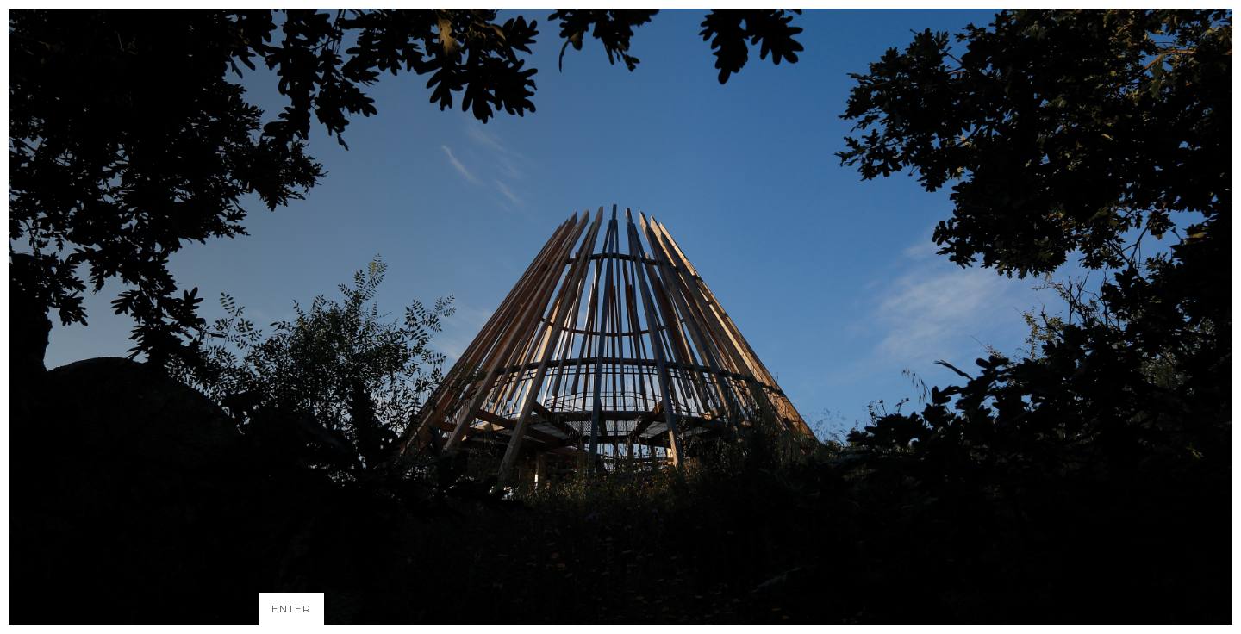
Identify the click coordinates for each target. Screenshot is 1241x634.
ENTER (291, 608)
